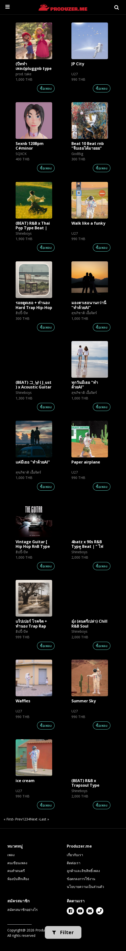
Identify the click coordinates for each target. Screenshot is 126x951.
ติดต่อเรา (73, 863)
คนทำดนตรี (16, 870)
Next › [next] (34, 819)
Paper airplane (85, 462)
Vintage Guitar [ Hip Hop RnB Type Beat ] (33, 546)
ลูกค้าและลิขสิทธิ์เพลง (83, 870)
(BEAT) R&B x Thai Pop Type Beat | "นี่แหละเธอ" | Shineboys (33, 230)
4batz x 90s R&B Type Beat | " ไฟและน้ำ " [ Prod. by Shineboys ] (88, 549)
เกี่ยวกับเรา (75, 854)
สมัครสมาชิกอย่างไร (22, 909)
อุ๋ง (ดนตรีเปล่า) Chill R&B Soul (89, 624)
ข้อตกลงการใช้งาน (81, 878)
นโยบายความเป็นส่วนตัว (85, 886)
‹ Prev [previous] (17, 819)
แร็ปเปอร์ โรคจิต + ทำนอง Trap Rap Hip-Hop (31, 626)
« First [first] (8, 819)
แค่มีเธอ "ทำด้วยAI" (33, 462)
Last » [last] (44, 819)
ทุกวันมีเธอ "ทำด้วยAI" (84, 385)
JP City (77, 63)
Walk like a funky (88, 223)
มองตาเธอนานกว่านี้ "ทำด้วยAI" (88, 305)
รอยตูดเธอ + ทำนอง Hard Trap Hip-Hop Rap (34, 307)
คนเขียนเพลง (17, 863)
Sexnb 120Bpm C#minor (30, 146)
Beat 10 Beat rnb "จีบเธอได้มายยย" (87, 146)
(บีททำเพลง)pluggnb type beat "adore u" (34, 68)
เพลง (11, 854)
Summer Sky (83, 701)
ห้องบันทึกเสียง (18, 878)
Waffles (23, 701)
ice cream (25, 780)
